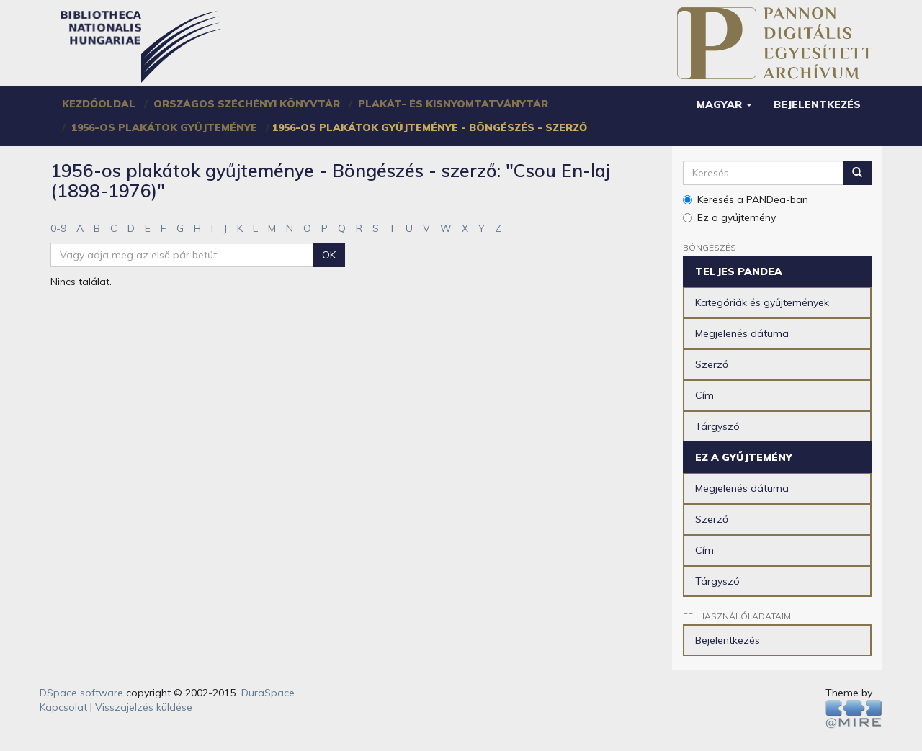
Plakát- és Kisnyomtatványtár (453, 103)
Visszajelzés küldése (143, 707)
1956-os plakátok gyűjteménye (164, 127)
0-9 (58, 228)
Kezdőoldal (98, 103)
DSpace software (81, 692)
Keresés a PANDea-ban (745, 199)
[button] (724, 104)
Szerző (711, 364)
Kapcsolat (63, 707)
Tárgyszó (717, 426)
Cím (704, 395)
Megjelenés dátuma (742, 333)
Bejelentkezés (727, 640)
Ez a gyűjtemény (729, 217)
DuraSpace (268, 692)
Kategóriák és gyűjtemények (762, 302)
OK (329, 254)
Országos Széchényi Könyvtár (246, 103)
